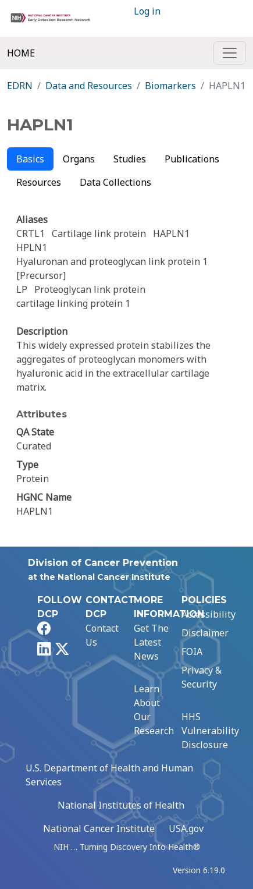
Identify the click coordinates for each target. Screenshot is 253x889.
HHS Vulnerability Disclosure (210, 730)
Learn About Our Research (154, 709)
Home (21, 53)
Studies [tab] (129, 159)
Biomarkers (170, 85)
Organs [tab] (79, 159)
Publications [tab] (192, 159)
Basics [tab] (30, 159)
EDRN (20, 85)
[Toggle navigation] (229, 53)
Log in (147, 11)
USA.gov (186, 828)
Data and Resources (88, 85)
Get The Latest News (151, 642)
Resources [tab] (38, 182)
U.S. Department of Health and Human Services (109, 775)
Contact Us (102, 635)
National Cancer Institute (99, 828)
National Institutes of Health (121, 805)
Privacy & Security (201, 677)
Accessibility (208, 614)
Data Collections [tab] (115, 182)
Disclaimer (205, 632)
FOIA (191, 651)
